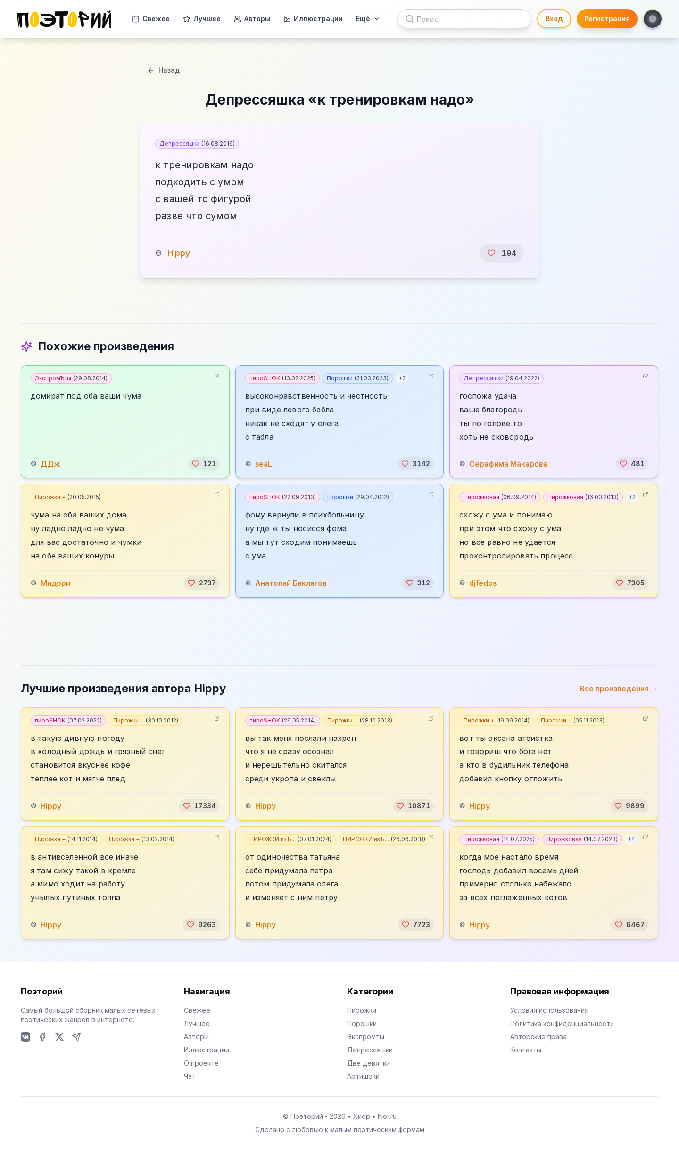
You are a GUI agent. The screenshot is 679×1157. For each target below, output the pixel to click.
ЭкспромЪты (71, 378)
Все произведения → (619, 688)
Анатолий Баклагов (291, 583)
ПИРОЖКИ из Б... (290, 839)
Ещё (368, 19)
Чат (190, 1076)
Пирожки (361, 1010)
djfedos (483, 583)
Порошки (358, 378)
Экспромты (365, 1037)
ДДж (50, 463)
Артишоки (363, 1076)
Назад (163, 70)
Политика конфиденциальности (562, 1023)
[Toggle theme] (652, 18)
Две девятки (368, 1063)
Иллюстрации (313, 19)
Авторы (252, 19)
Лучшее (202, 19)
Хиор (361, 1116)
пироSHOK (282, 378)
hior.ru (387, 1116)
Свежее (151, 19)
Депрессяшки (197, 143)
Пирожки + (68, 497)
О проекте (201, 1063)
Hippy (178, 253)
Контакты (525, 1050)
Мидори (55, 583)
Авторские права (538, 1037)
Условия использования (549, 1010)
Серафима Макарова (508, 463)
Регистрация (607, 19)
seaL (263, 463)
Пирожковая (500, 497)
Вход (554, 19)
